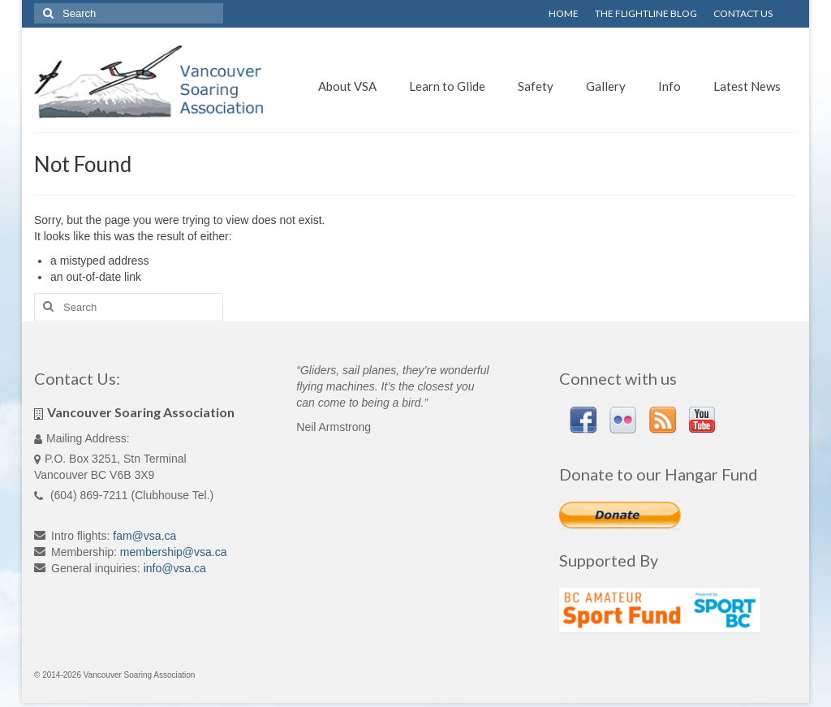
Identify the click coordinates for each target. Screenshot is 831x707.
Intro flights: (80, 535)
